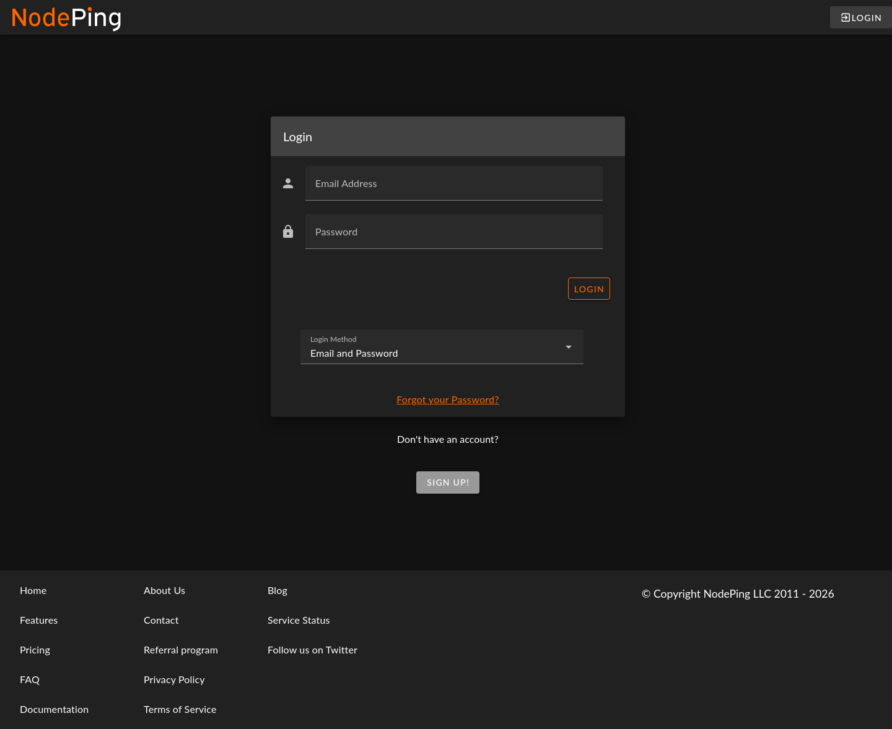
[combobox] (442, 347)
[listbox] (64, 649)
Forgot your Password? (447, 399)
